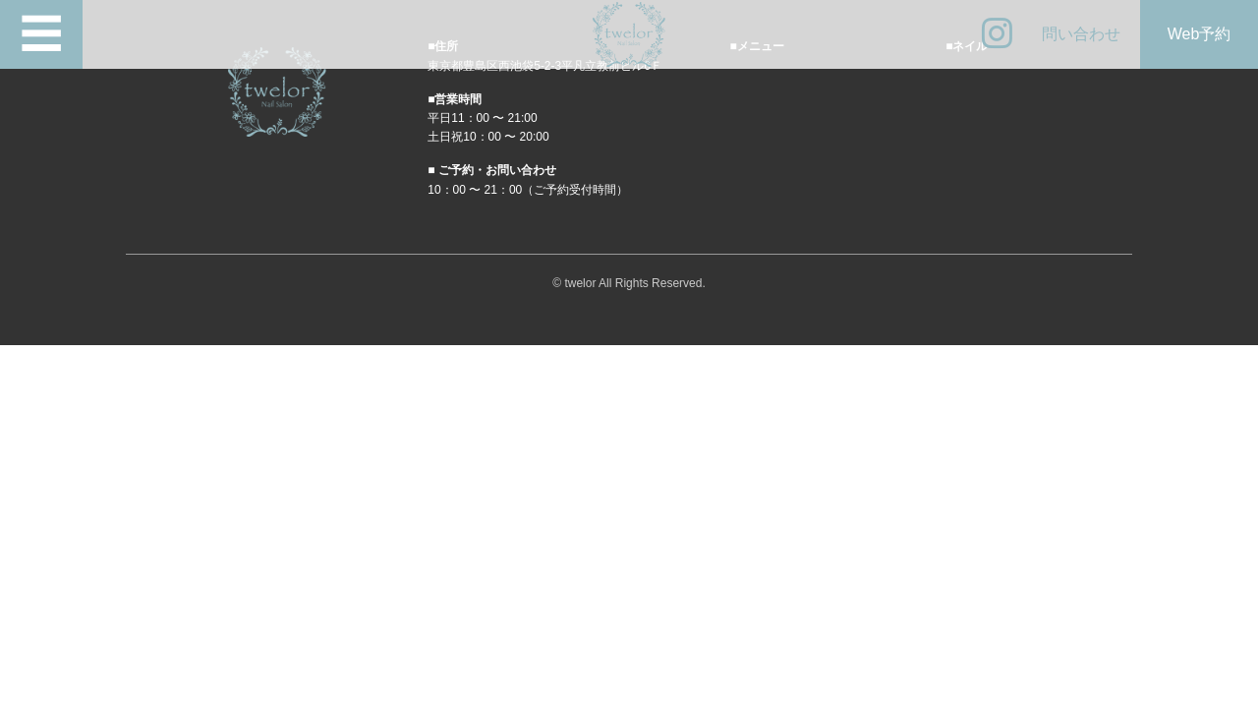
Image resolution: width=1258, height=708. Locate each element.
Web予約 (1199, 34)
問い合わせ (1081, 34)
